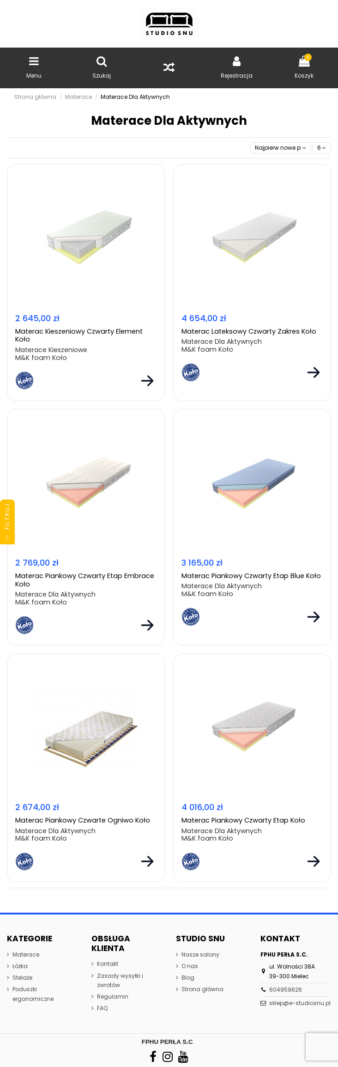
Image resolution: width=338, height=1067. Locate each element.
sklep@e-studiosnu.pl (300, 1003)
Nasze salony (200, 954)
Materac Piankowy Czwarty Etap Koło (243, 820)
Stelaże (22, 978)
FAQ (102, 1008)
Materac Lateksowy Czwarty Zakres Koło (248, 331)
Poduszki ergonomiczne (33, 993)
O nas (189, 966)
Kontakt (107, 964)
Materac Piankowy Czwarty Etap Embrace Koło (84, 579)
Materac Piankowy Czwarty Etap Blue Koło (251, 575)
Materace (25, 954)
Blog (187, 978)
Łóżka (20, 966)
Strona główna (202, 989)
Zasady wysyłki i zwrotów (120, 980)
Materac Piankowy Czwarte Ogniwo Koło (82, 820)
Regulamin (112, 996)
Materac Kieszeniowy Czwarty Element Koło (79, 335)
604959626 (285, 990)
